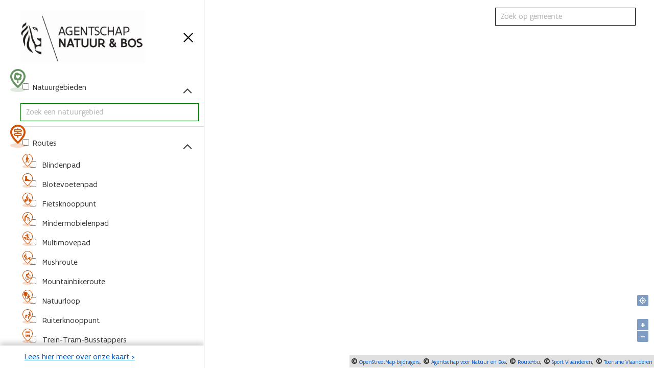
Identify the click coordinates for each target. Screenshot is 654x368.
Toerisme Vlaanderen (627, 361)
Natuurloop (60, 301)
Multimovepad (65, 242)
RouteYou (528, 361)
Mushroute (59, 262)
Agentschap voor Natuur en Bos (468, 361)
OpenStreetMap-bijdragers (388, 361)
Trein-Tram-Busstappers (83, 339)
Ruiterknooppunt (70, 320)
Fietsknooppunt (68, 204)
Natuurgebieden (58, 87)
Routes (44, 143)
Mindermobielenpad (74, 223)
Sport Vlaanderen (571, 361)
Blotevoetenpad (69, 184)
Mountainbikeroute (72, 281)
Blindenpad (60, 165)
